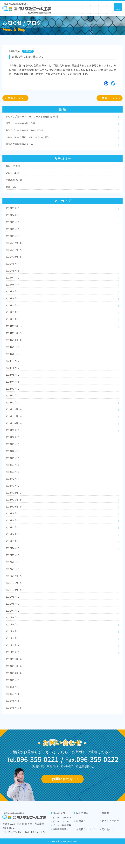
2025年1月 (13, 319)
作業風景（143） (14, 179)
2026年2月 (13, 229)
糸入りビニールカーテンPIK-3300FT (24, 130)
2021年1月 (13, 652)
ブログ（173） (13, 172)
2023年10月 (14, 423)
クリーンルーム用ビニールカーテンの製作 (27, 137)
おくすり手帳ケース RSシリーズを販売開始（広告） (33, 116)
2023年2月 (13, 478)
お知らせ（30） (14, 165)
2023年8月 (13, 437)
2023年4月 (13, 464)
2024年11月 (14, 333)
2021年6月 (13, 617)
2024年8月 (13, 354)
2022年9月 (13, 513)
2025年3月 (13, 305)
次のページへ (109, 98)
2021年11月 (14, 582)
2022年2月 (13, 562)
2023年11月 (14, 416)
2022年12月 (14, 492)
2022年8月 (13, 520)
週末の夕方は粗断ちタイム (19, 144)
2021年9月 (13, 596)
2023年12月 (14, 409)
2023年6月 (13, 451)
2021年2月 (13, 645)
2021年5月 (13, 624)
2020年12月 (14, 659)
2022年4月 (13, 548)
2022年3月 (13, 555)
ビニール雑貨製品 (61, 825)
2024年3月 (13, 388)
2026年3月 (13, 222)
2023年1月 (13, 485)
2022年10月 (14, 506)
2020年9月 (13, 680)
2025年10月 (14, 256)
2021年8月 (13, 603)
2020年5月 (14, 707)
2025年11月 (14, 249)
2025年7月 (13, 277)
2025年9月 (13, 263)
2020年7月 (13, 693)
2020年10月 (14, 673)
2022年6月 (13, 534)
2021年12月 (14, 576)
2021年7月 (13, 610)
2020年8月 (13, 686)
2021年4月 (13, 631)
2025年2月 (13, 312)
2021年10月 (14, 589)
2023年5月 (13, 458)
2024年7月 (13, 360)
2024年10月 (14, 340)
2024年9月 (13, 347)
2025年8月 (13, 270)
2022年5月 (13, 541)
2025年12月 (14, 242)
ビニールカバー (60, 821)
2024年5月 (13, 374)
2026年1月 (13, 236)
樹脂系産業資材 (60, 829)
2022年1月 (13, 569)
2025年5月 (13, 291)
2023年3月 (13, 471)
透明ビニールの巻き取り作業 (20, 123)
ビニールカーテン (61, 817)
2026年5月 (13, 208)
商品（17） (11, 186)
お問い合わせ (62, 779)
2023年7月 (13, 444)
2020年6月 (13, 700)
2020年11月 (14, 666)
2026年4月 (13, 215)
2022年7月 (13, 527)
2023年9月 (13, 430)
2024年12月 (14, 326)
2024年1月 (13, 402)
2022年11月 (14, 499)
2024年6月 (13, 367)
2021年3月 (13, 638)
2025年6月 (13, 284)
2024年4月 (13, 381)
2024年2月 (13, 395)
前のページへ (15, 98)
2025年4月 (13, 298)
